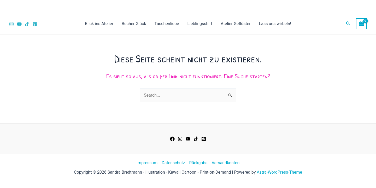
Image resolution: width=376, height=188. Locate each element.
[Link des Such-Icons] (348, 24)
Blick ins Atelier (99, 23)
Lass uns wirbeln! (275, 23)
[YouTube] (19, 24)
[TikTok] (27, 24)
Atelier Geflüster (235, 23)
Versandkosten (226, 162)
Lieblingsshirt (199, 23)
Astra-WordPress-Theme (279, 172)
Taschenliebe (167, 23)
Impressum (147, 162)
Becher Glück (134, 23)
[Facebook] (172, 139)
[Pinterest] (35, 24)
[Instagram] (11, 24)
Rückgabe (198, 162)
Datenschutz (173, 162)
